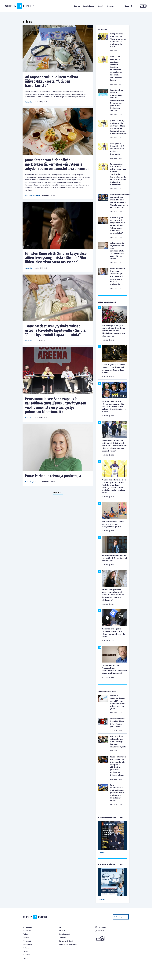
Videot (100, 6)
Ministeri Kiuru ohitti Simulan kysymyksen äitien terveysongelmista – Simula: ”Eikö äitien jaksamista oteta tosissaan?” (57, 257)
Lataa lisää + (58, 492)
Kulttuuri (36, 195)
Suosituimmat (88, 6)
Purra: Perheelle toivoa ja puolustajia (53, 476)
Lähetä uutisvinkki (66, 941)
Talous (25, 934)
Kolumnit (36, 482)
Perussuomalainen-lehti (68, 944)
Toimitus (62, 937)
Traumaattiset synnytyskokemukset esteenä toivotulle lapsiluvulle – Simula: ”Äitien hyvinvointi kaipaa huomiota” (55, 330)
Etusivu (77, 6)
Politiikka (28, 102)
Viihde (25, 958)
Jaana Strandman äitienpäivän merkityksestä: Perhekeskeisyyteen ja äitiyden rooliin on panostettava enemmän (57, 164)
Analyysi (26, 937)
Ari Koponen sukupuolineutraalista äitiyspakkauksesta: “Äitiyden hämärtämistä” (51, 81)
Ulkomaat (27, 941)
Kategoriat (112, 6)
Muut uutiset (28, 944)
